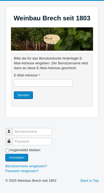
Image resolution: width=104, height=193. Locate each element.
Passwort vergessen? (21, 171)
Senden (23, 95)
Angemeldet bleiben (25, 150)
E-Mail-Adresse (27, 75)
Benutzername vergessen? (26, 166)
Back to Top (89, 181)
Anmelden (17, 157)
